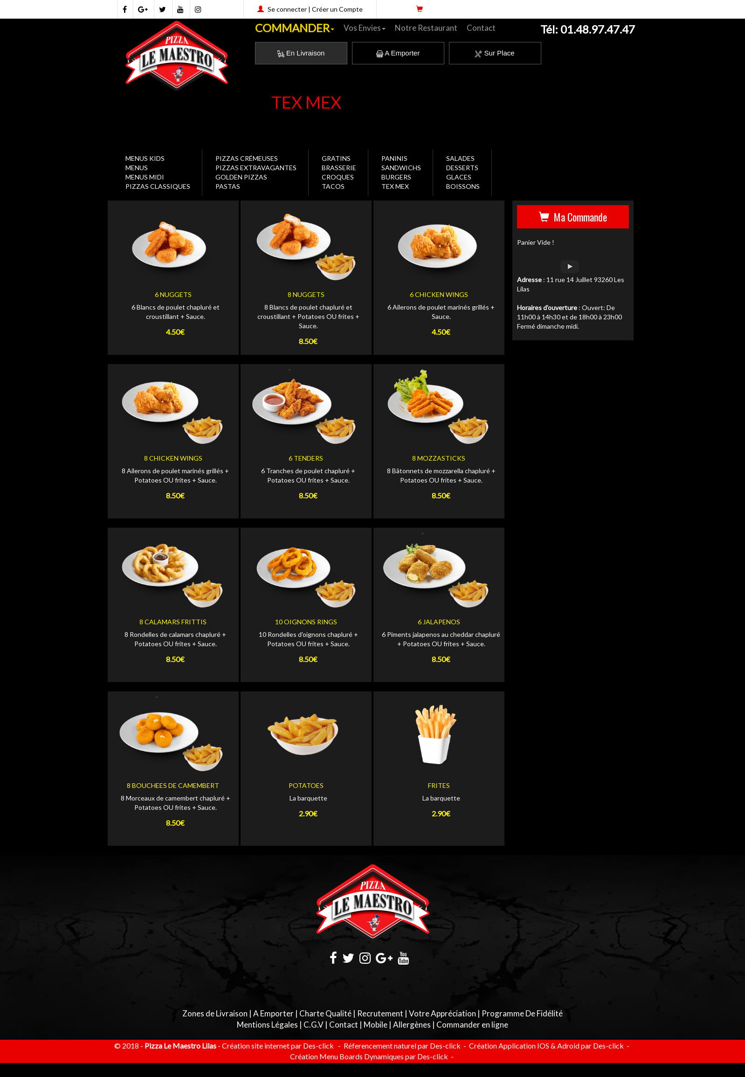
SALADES (460, 158)
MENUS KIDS (145, 158)
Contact (481, 28)
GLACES (458, 177)
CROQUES (338, 177)
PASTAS (227, 186)
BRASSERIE (339, 168)
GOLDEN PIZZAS (241, 177)
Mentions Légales (267, 1024)
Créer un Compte (337, 9)
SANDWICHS (401, 168)
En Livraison (301, 53)
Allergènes (412, 1024)
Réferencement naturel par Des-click (401, 1045)
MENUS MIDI (144, 177)
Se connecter (287, 9)
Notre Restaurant (426, 28)
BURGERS (396, 177)
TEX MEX (395, 186)
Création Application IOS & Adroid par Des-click (546, 1045)
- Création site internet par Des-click (276, 1045)
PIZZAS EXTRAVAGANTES (256, 168)
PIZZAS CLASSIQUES (157, 186)
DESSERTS (462, 168)
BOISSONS (463, 186)
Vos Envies (365, 28)
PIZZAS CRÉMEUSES (246, 158)
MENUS (136, 168)
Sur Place (494, 53)
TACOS (333, 186)
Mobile (375, 1024)
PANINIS (394, 158)
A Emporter (398, 53)
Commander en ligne (472, 1024)
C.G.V (314, 1024)
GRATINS (336, 158)
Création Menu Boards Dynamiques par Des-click (369, 1056)
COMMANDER (294, 28)
